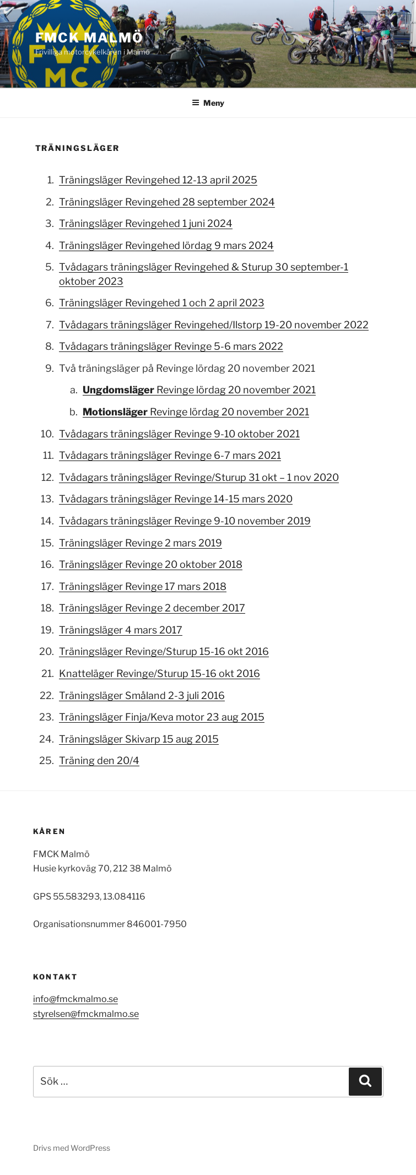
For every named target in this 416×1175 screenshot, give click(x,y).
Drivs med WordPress (71, 1147)
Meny (208, 102)
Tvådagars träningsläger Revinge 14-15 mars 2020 (176, 499)
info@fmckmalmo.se (75, 999)
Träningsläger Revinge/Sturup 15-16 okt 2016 (164, 651)
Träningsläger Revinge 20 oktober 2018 (150, 564)
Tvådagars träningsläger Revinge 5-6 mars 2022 (171, 346)
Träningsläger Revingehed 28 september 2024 (167, 202)
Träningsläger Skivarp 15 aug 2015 (139, 739)
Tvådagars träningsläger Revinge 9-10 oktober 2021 (179, 434)
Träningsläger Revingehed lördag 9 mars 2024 (166, 245)
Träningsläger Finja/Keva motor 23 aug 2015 (161, 717)
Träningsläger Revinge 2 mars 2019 (140, 543)
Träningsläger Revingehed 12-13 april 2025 (158, 180)
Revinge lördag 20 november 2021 (199, 390)
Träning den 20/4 (99, 760)
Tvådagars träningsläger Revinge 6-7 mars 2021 (170, 455)
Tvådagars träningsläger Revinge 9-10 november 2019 (185, 521)
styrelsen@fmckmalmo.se (86, 1014)
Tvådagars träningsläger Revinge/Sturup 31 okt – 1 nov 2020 (199, 477)
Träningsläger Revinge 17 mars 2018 (142, 586)
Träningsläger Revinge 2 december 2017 (152, 608)
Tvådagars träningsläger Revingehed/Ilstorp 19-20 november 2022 (214, 325)
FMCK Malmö (89, 38)
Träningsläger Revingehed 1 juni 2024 (146, 223)
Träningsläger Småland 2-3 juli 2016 (142, 695)
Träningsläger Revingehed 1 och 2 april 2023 (161, 302)
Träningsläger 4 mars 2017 (120, 630)
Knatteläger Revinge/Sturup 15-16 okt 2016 (159, 673)
